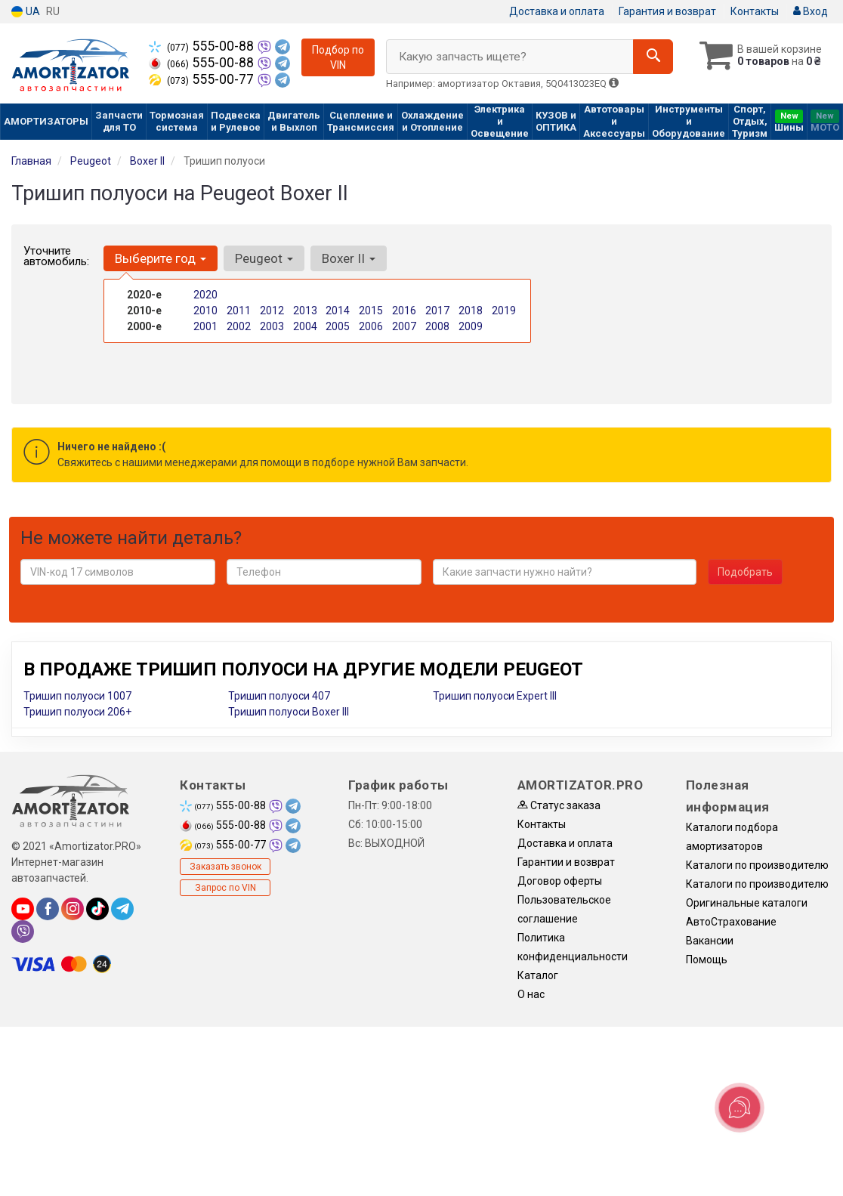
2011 (239, 310)
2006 (371, 326)
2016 (404, 310)
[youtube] (22, 909)
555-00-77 (203, 79)
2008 (437, 326)
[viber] (22, 931)
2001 (205, 326)
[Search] (653, 56)
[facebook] (47, 909)
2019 (504, 310)
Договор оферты (559, 881)
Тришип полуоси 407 (279, 696)
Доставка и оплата (556, 11)
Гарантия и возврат (667, 11)
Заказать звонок (225, 866)
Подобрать (745, 572)
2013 (305, 310)
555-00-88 (203, 46)
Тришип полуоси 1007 (77, 696)
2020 (205, 295)
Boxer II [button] (348, 258)
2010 (205, 310)
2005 (338, 326)
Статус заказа (559, 805)
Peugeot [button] (264, 258)
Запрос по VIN (225, 887)
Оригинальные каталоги (746, 903)
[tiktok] (97, 909)
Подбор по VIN (338, 57)
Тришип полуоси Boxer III (288, 712)
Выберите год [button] (160, 258)
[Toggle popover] (739, 1107)
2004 (305, 326)
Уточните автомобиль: (56, 256)
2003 (272, 326)
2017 (437, 310)
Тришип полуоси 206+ (77, 712)
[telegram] (122, 909)
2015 (371, 310)
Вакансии (709, 941)
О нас (531, 994)
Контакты (754, 11)
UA (25, 11)
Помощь (706, 959)
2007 (404, 326)
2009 (471, 326)
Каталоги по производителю (757, 865)
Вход (810, 11)
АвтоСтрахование (731, 922)
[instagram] (72, 909)
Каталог (537, 975)
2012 (272, 310)
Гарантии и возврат (566, 862)
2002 (239, 326)
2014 (338, 310)
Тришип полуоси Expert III (495, 696)
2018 (471, 310)
